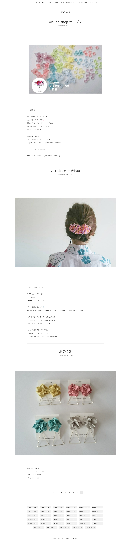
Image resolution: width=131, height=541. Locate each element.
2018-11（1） (52, 527)
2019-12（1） (97, 519)
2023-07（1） (71, 511)
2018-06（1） (90, 527)
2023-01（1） (45, 515)
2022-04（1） (97, 515)
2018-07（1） (78, 527)
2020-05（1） (71, 519)
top (35, 2)
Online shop (71, 2)
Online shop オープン (65, 22)
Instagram (83, 2)
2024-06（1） (84, 507)
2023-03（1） (32, 515)
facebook (93, 2)
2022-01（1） (45, 519)
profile (41, 2)
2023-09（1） (58, 511)
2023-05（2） (97, 511)
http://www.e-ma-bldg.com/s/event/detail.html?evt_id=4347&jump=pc (55, 310)
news (57, 2)
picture (50, 2)
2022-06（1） (84, 515)
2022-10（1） (71, 515)
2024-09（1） (71, 507)
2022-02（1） (32, 519)
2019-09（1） (58, 523)
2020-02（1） (84, 519)
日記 (62, 2)
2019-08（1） (71, 523)
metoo (60, 538)
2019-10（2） (45, 523)
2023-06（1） (84, 511)
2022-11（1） (58, 515)
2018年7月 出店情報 (65, 171)
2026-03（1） (32, 507)
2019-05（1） (97, 523)
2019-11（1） (32, 523)
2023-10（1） (45, 511)
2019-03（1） (39, 527)
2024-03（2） (32, 511)
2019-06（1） (84, 523)
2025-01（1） (58, 507)
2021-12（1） (58, 519)
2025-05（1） (45, 507)
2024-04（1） (97, 507)
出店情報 (65, 351)
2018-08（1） (65, 527)
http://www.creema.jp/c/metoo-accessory (43, 156)
